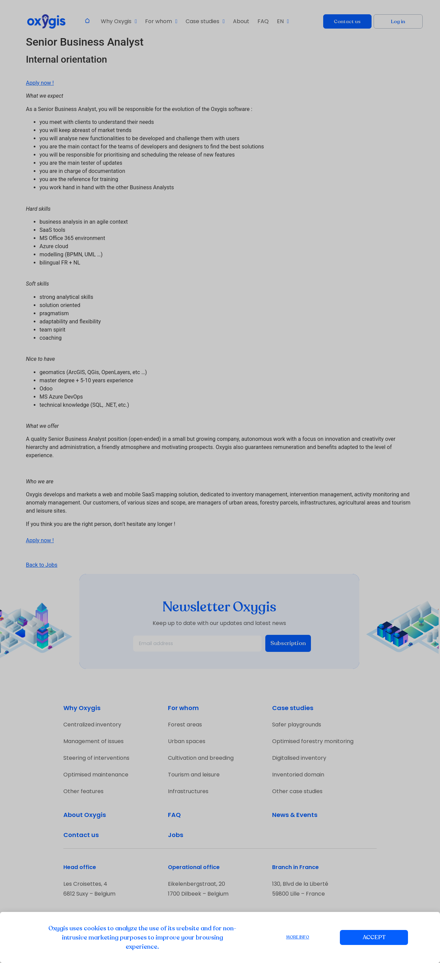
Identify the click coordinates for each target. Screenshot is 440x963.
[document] (220, 481)
